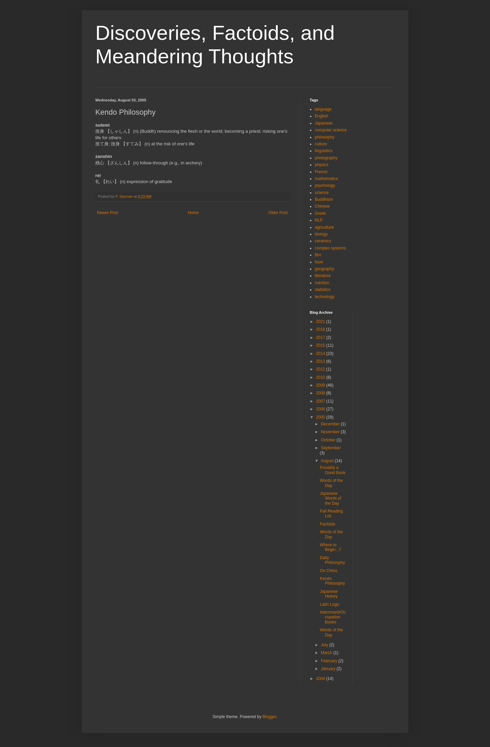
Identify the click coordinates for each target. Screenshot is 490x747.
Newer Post (107, 212)
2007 (321, 401)
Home (193, 212)
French (321, 171)
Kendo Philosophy (332, 581)
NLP (319, 220)
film (318, 255)
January (329, 668)
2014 (321, 353)
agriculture (324, 227)
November (331, 431)
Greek (320, 213)
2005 (321, 417)
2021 (321, 321)
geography (324, 268)
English (321, 116)
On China (328, 570)
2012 (321, 369)
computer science (331, 130)
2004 (321, 678)
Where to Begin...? (330, 547)
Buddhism (324, 199)
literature (323, 275)
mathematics (326, 178)
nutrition (322, 282)
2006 (321, 409)
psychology (325, 185)
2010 (321, 377)
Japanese (323, 123)
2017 (321, 337)
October (329, 440)
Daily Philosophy (332, 560)
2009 (321, 385)
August (328, 460)
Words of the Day (331, 483)
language (323, 109)
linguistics (323, 150)
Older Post (278, 212)
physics (321, 164)
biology (321, 234)
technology (324, 296)
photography (326, 158)
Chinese (322, 206)
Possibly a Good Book (332, 470)
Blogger (269, 716)
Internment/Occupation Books (333, 617)
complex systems (330, 248)
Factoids (327, 524)
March (327, 652)
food (319, 262)
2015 (321, 345)
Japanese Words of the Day (330, 498)
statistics (322, 289)
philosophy (324, 137)
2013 (321, 361)
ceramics (323, 241)
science (322, 192)
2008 (321, 393)
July (325, 645)
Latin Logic (330, 604)
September (331, 447)
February (329, 661)
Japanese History (329, 594)
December (331, 424)
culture (321, 144)
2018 (321, 329)
